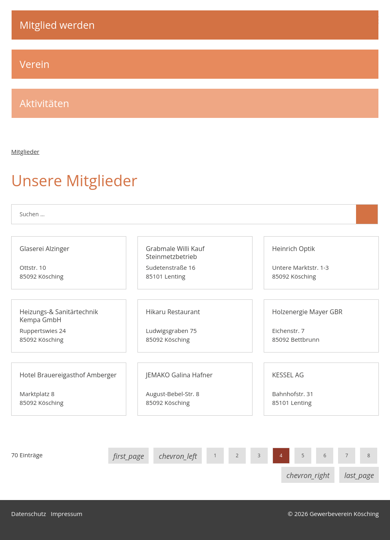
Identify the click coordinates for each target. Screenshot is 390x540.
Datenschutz (28, 514)
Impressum (66, 514)
